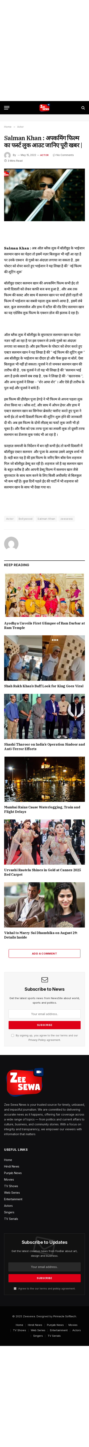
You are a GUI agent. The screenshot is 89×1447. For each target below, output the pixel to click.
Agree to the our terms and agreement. (44, 1288)
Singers (9, 1212)
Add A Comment (44, 953)
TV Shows (11, 1186)
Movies (9, 1179)
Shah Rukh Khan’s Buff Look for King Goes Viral (43, 686)
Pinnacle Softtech (64, 1316)
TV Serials (11, 1218)
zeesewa (66, 518)
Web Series (12, 1192)
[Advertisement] (44, 50)
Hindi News (11, 1166)
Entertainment (13, 1199)
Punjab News (13, 1173)
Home (8, 1160)
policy (56, 1288)
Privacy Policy (37, 1039)
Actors (8, 1205)
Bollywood (26, 518)
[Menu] (6, 107)
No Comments (63, 155)
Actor (44, 155)
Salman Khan (46, 518)
